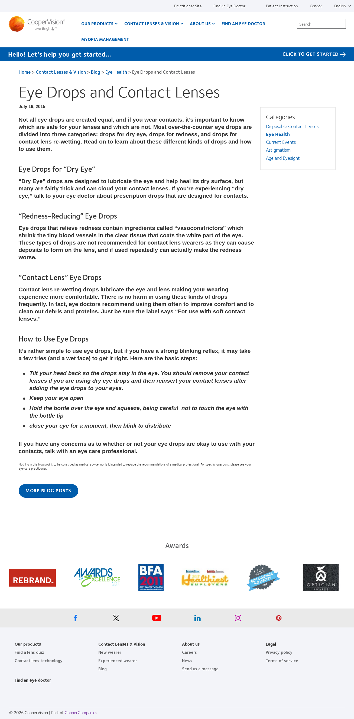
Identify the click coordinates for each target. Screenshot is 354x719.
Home (25, 71)
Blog (95, 71)
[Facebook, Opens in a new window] (75, 619)
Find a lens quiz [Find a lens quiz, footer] (29, 652)
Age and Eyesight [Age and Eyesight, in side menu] (283, 158)
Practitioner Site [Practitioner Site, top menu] (188, 5)
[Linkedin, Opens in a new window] (197, 619)
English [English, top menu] (340, 5)
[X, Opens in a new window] (116, 619)
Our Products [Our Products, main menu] (97, 23)
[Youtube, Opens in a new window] (157, 619)
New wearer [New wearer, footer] (109, 652)
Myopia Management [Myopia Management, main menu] (105, 39)
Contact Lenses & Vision (61, 71)
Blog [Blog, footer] (102, 668)
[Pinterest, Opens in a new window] (278, 619)
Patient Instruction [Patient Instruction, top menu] (282, 5)
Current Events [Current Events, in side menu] (281, 142)
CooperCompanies (81, 712)
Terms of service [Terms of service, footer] (282, 660)
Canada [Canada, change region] (316, 5)
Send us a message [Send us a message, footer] (200, 668)
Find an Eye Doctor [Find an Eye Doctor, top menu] (229, 5)
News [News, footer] (187, 660)
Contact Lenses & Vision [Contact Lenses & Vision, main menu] (151, 23)
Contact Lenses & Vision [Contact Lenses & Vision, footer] (121, 643)
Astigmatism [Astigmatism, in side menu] (278, 150)
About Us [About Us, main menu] (200, 23)
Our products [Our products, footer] (28, 643)
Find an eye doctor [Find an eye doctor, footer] (33, 679)
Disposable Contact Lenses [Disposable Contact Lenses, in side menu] (292, 126)
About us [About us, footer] (191, 643)
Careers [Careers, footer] (189, 652)
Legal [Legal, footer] (271, 643)
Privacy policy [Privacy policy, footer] (279, 652)
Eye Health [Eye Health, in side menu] (278, 134)
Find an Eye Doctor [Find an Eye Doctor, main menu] (243, 23)
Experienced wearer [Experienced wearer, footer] (117, 660)
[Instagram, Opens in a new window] (238, 619)
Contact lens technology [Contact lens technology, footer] (39, 660)
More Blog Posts (48, 490)
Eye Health (116, 71)
